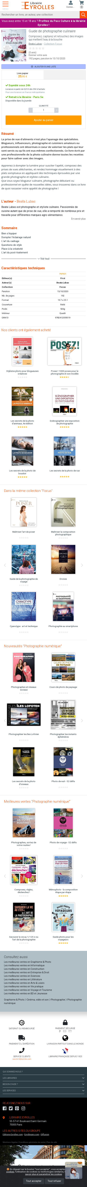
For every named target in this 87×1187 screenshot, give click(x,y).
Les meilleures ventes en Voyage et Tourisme (28, 990)
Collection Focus (53, 43)
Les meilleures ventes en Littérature (23, 979)
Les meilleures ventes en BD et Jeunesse (25, 993)
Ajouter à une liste (43, 66)
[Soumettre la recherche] (83, 14)
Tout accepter (33, 1181)
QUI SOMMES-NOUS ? (13, 1072)
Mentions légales (10, 1142)
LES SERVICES (43, 1091)
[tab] (23, 74)
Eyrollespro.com (31, 1134)
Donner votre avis (38, 55)
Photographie (58, 999)
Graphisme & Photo (14, 999)
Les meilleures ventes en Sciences (22, 976)
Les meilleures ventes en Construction (24, 969)
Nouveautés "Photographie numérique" (33, 646)
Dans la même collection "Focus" (28, 491)
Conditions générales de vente (32, 1142)
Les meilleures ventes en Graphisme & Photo (27, 962)
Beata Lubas (35, 43)
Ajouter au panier (43, 120)
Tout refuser (54, 1181)
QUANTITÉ (43, 106)
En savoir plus (78, 218)
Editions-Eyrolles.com (13, 1134)
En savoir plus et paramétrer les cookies (53, 1172)
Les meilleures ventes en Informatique (24, 965)
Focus (63, 287)
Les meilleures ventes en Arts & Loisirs (24, 983)
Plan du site (52, 1142)
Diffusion (45, 1134)
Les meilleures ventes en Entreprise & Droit (26, 972)
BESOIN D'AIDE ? (43, 1084)
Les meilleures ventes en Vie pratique (23, 986)
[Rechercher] (40, 14)
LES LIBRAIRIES (43, 1078)
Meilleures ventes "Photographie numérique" (37, 801)
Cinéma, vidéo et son (38, 999)
